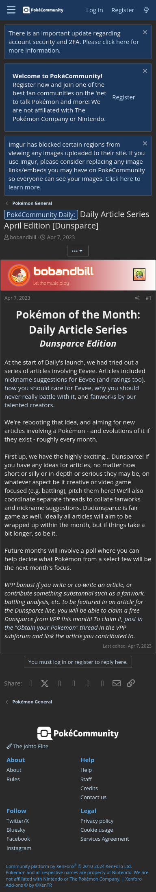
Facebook (18, 838)
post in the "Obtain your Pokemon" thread (73, 623)
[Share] (137, 298)
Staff (86, 779)
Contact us (93, 797)
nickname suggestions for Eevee (49, 379)
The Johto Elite (27, 746)
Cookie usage (96, 829)
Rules (13, 779)
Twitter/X (17, 820)
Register (123, 97)
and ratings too (120, 379)
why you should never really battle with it (71, 392)
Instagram (18, 848)
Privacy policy (96, 820)
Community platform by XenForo (69, 866)
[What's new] (146, 10)
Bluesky (16, 829)
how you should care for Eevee (47, 388)
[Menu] (11, 10)
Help (86, 769)
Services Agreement (104, 838)
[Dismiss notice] (144, 33)
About (14, 769)
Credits (89, 788)
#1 (148, 297)
